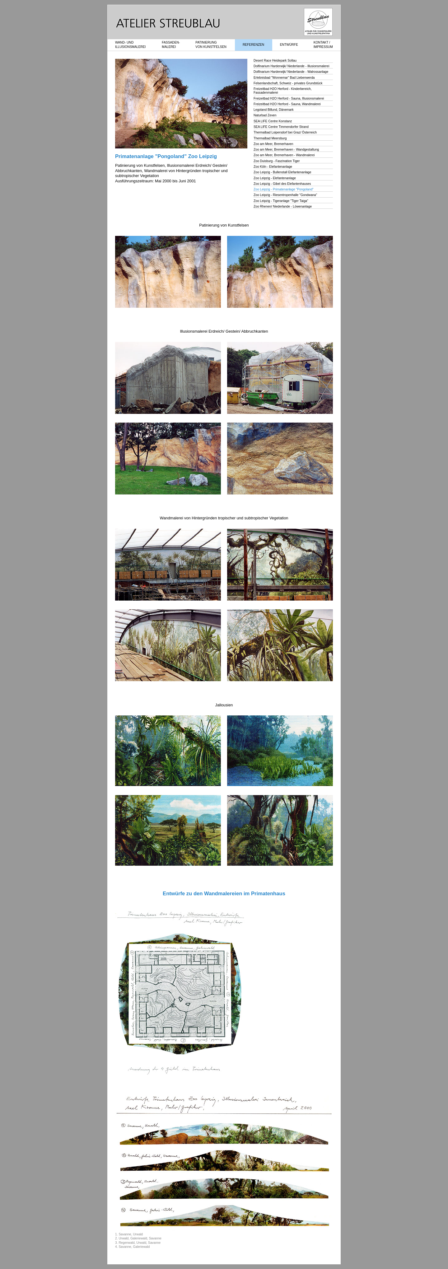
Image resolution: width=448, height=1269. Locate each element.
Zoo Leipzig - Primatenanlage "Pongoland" (284, 189)
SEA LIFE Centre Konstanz (273, 121)
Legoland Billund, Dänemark (274, 109)
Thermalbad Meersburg (270, 138)
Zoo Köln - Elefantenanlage (273, 166)
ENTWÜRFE (289, 44)
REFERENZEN (253, 44)
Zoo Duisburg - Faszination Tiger (277, 161)
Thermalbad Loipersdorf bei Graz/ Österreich (285, 132)
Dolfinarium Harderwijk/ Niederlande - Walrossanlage (291, 71)
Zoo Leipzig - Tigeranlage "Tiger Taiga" (281, 201)
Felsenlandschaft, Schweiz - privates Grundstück (288, 83)
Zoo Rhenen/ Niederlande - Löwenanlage (283, 206)
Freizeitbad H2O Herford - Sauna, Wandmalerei (287, 104)
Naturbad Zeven (265, 115)
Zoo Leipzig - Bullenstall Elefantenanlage (282, 172)
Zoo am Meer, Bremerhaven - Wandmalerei (284, 155)
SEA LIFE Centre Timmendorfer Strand (281, 127)
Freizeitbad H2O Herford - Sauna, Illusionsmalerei (289, 98)
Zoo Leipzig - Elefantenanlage (275, 178)
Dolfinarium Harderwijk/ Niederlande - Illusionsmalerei (291, 66)
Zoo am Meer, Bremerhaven (273, 144)
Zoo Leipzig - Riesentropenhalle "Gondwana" (285, 195)
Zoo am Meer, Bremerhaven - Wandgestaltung (286, 149)
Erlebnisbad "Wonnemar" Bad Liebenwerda (284, 77)
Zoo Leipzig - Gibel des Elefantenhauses (282, 183)
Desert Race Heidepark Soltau (275, 60)
